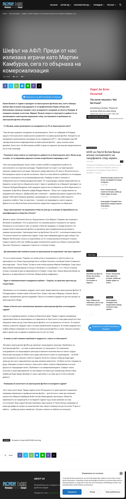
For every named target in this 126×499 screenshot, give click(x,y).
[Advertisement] (42, 430)
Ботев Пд (66, 5)
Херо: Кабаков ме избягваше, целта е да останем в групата (94, 302)
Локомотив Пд (82, 5)
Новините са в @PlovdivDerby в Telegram (42, 97)
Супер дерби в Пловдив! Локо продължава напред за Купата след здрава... (111, 204)
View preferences (113, 492)
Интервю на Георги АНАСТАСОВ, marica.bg (26, 440)
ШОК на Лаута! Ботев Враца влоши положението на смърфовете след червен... (103, 155)
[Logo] (14, 5)
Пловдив (98, 5)
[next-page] (91, 314)
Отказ (92, 492)
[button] (121, 473)
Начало (54, 5)
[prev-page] (87, 314)
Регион (111, 5)
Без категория (14, 14)
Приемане (72, 492)
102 (122, 161)
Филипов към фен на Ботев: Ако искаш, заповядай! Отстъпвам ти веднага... (112, 180)
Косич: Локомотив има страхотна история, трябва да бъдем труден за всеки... (111, 192)
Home (5, 14)
